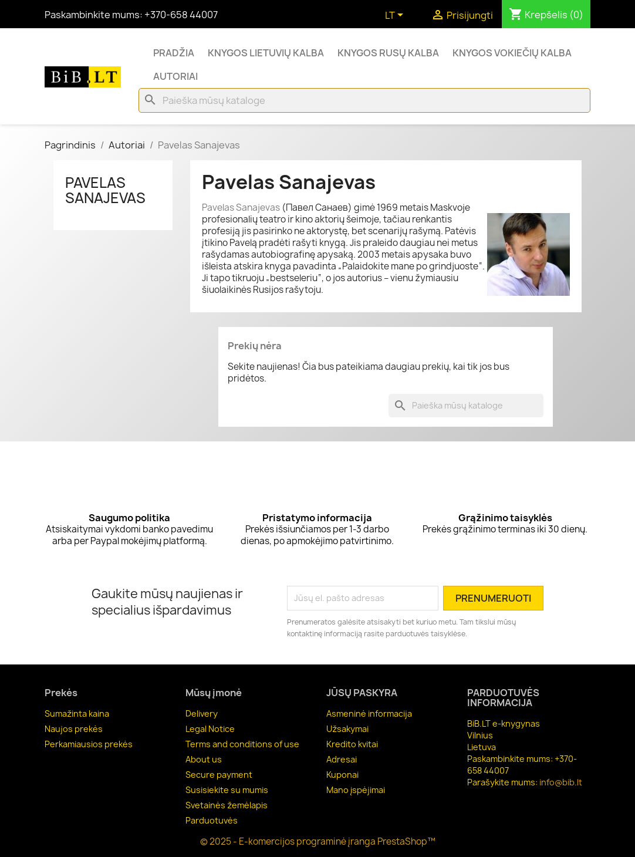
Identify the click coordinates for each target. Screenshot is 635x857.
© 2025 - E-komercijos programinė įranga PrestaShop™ (317, 841)
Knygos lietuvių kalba (266, 52)
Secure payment (218, 774)
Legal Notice (210, 728)
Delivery (201, 713)
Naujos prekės (74, 728)
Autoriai (175, 76)
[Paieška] (364, 100)
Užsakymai (347, 728)
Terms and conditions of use (242, 744)
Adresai (341, 759)
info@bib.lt (560, 782)
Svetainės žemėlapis (226, 805)
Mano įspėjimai (355, 789)
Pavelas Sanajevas (105, 190)
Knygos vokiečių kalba (512, 52)
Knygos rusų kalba (388, 52)
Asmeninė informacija (369, 713)
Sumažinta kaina (77, 713)
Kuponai (342, 774)
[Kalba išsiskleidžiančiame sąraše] (396, 16)
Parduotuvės (211, 820)
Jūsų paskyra (361, 692)
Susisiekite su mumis (226, 789)
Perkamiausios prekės (89, 744)
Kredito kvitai (352, 744)
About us (203, 759)
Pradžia (173, 52)
